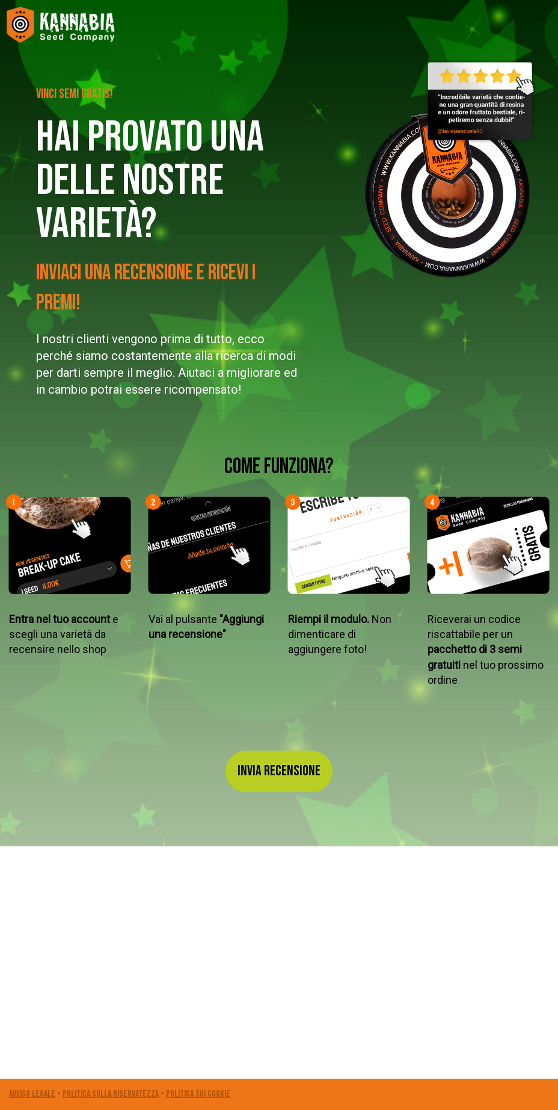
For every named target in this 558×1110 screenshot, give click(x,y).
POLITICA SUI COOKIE (198, 1094)
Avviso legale (32, 1094)
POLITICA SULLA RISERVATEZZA (111, 1094)
